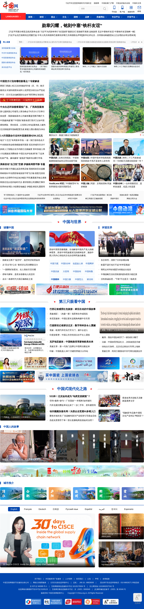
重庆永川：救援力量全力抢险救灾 (64, 135)
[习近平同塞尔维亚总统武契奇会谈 (24, 31)
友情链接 (106, 579)
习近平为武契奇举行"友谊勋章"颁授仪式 (58, 31)
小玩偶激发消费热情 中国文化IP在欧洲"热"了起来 (22, 153)
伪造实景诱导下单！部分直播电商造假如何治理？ (72, 420)
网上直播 (6, 42)
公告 (89, 579)
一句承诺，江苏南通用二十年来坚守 (16, 417)
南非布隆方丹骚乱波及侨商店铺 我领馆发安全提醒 (22, 169)
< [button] (138, 42)
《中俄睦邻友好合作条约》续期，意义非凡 (117, 254)
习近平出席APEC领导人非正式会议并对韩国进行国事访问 (59, 195)
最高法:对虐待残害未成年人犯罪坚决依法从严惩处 (22, 90)
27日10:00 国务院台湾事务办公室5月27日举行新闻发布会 (50, 42)
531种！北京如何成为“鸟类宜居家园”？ (70, 396)
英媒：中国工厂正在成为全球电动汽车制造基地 (120, 330)
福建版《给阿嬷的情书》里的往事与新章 (20, 459)
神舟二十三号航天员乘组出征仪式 (127, 67)
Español (88, 509)
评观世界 (107, 227)
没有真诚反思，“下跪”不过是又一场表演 (118, 279)
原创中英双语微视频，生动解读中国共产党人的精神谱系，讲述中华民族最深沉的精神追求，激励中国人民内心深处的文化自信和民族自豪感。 (71, 252)
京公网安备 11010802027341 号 (101, 586)
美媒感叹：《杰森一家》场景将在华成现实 (69, 314)
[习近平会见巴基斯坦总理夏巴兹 (22, 35)
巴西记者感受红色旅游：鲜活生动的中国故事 (73, 309)
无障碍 (137, 598)
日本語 (56, 509)
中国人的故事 (11, 426)
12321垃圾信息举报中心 (59, 583)
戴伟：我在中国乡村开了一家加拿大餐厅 (120, 337)
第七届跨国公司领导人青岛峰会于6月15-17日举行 (22, 111)
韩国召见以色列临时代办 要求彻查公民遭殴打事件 (22, 182)
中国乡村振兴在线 (123, 3)
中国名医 (85, 158)
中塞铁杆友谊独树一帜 (124, 31)
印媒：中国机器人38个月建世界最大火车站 (69, 351)
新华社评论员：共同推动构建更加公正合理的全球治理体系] (109, 35)
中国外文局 (136, 3)
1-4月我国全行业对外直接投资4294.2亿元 (21, 135)
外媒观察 (5, 330)
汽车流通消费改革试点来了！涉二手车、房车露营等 (73, 405)
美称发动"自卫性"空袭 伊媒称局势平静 (20, 164)
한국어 (114, 509)
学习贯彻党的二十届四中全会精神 (17, 195)
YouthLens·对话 (56, 183)
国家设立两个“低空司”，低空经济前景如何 (21, 260)
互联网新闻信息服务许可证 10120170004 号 (68, 586)
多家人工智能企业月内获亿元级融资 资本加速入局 (22, 149)
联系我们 (79, 579)
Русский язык (72, 509)
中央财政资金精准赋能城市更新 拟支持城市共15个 (22, 145)
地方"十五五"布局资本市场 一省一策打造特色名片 (22, 140)
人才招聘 (68, 579)
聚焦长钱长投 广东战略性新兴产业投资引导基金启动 (73, 416)
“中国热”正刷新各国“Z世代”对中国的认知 (10, 349)
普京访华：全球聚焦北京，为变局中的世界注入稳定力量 (34, 350)
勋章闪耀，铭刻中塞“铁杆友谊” (72, 25)
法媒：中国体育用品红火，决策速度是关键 (121, 342)
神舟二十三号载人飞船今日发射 (95, 67)
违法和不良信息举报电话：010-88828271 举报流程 (119, 583)
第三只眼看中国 (72, 301)
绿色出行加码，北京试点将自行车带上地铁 (121, 346)
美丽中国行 (114, 199)
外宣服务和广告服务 (53, 579)
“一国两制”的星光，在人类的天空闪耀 (19, 269)
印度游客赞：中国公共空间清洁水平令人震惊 (70, 335)
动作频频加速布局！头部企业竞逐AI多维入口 (73, 411)
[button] (142, 105)
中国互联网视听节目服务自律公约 (16, 583)
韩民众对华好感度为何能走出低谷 (116, 269)
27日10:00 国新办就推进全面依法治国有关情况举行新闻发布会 (102, 42)
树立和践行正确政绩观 (94, 199)
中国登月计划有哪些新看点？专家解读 (19, 81)
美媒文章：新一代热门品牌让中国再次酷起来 (70, 346)
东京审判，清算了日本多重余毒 (115, 260)
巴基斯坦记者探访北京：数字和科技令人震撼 (73, 325)
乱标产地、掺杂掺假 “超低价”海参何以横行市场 (21, 158)
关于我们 (37, 579)
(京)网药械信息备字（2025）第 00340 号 (110, 589)
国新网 (96, 3)
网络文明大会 (132, 199)
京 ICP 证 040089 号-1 (38, 586)
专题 (42, 164)
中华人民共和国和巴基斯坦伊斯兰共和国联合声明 (60, 35)
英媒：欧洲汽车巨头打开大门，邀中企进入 (69, 330)
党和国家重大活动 (8, 48)
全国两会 (56, 199)
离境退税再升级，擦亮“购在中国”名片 (16, 254)
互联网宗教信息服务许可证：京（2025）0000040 (71, 589)
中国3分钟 (117, 183)
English (14, 509)
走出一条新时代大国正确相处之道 (17, 279)
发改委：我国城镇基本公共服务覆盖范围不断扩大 (22, 116)
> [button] (141, 42)
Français (28, 509)
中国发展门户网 (108, 3)
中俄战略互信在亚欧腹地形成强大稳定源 (119, 274)
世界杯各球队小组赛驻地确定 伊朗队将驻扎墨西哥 (22, 186)
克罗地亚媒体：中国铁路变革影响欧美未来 (71, 341)
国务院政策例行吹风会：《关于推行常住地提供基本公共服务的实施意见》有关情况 (33, 69)
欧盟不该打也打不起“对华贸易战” (115, 265)
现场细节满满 (82, 31)
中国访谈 (53, 158)
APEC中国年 (73, 199)
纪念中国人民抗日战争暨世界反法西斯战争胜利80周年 (24, 199)
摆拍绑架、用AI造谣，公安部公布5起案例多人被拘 (22, 125)
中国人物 (85, 183)
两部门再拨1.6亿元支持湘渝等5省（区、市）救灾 (22, 86)
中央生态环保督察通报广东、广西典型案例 (22, 107)
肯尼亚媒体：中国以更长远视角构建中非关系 (70, 318)
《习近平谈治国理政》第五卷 (100, 195)
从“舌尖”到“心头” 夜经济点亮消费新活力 (20, 265)
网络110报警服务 (39, 583)
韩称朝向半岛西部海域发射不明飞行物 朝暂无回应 (22, 173)
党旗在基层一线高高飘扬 (129, 195)
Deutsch (42, 509)
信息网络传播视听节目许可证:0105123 (33, 589)
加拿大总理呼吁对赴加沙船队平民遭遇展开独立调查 (23, 178)
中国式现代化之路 (72, 389)
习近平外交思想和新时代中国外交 (78, 3)
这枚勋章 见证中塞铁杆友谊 (101, 31)
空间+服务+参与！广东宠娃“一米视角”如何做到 (71, 401)
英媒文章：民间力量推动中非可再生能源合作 (122, 351)
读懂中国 (8, 227)
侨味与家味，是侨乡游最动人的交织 (18, 274)
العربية (101, 509)
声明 (96, 579)
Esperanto (128, 509)
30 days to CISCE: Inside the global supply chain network (28, 564)
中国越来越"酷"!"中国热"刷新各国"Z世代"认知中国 (22, 120)
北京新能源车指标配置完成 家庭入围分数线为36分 (22, 129)
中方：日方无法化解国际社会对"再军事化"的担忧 (22, 95)
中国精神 (55, 279)
